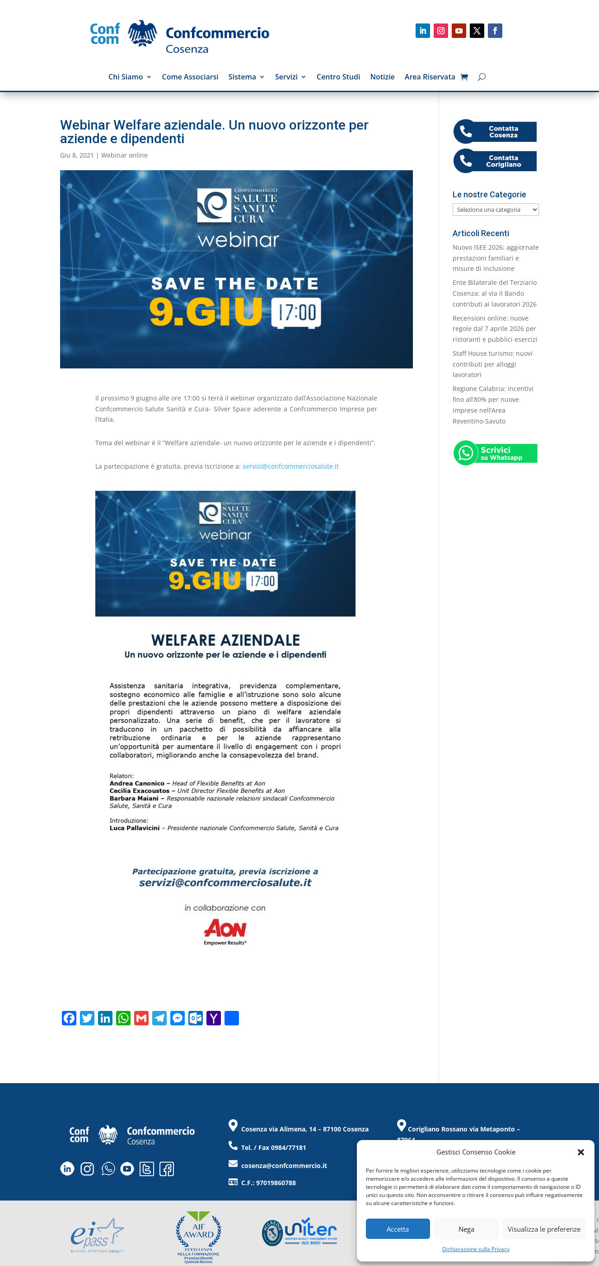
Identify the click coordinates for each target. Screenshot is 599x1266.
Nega (466, 1228)
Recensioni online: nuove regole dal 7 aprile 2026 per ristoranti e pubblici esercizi (495, 329)
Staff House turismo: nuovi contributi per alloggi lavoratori (493, 364)
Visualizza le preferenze (544, 1228)
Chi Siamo (125, 78)
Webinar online (124, 155)
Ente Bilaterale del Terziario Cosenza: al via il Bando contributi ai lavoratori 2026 (495, 293)
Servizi (286, 78)
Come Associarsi (190, 78)
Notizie (382, 78)
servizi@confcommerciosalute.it (291, 466)
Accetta (398, 1228)
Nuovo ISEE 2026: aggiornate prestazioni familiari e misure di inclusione (496, 258)
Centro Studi (338, 78)
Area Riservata (430, 78)
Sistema (242, 78)
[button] (580, 1152)
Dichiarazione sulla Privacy (476, 1249)
